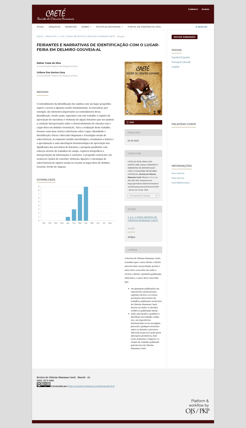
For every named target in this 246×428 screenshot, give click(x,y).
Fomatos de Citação (140, 195)
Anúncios (71, 26)
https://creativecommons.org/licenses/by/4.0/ (91, 386)
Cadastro (193, 9)
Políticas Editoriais (108, 26)
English (175, 66)
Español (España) (181, 57)
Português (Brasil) (181, 62)
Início (40, 36)
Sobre (85, 26)
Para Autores (178, 178)
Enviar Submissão (184, 37)
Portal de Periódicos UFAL (144, 26)
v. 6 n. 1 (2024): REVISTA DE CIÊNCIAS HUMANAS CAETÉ (87, 36)
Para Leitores (178, 173)
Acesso (205, 9)
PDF (131, 122)
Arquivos (54, 26)
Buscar (201, 26)
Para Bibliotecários (181, 182)
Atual (40, 26)
